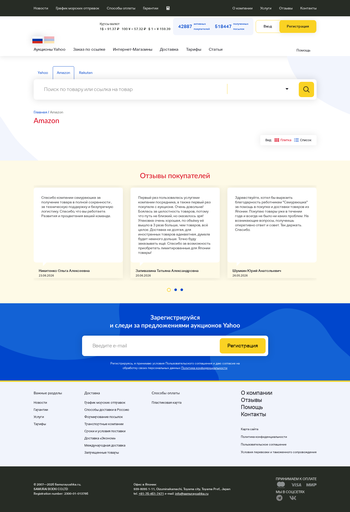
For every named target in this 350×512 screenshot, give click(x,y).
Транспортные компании (103, 424)
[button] (169, 290)
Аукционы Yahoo (50, 49)
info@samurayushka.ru (192, 493)
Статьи (216, 49)
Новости (41, 8)
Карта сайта (249, 429)
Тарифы (193, 49)
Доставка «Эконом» (99, 438)
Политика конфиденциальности (204, 368)
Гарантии (150, 8)
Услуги (265, 8)
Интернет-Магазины (132, 49)
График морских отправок (77, 8)
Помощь (303, 50)
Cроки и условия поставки (104, 431)
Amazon (63, 73)
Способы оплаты (121, 8)
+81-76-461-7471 (151, 493)
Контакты (308, 8)
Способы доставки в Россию (106, 410)
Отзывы (286, 8)
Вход (268, 26)
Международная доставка (104, 445)
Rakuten (86, 73)
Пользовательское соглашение (264, 444)
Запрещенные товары (101, 452)
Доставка (169, 49)
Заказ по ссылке (89, 49)
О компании (242, 8)
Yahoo (43, 73)
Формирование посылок (103, 417)
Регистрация (298, 26)
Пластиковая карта (167, 402)
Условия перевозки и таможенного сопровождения (279, 452)
